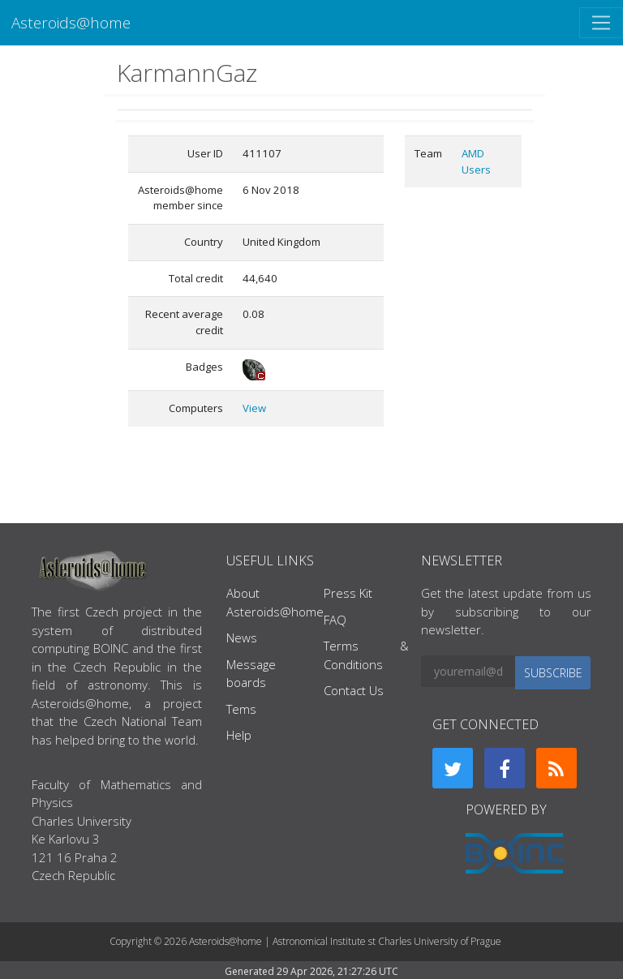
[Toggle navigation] (601, 22)
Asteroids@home (71, 22)
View (254, 408)
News (241, 637)
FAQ (335, 620)
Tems (241, 709)
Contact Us (354, 690)
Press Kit (348, 593)
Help (238, 735)
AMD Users (476, 161)
